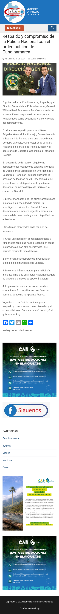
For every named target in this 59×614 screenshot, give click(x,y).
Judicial (7, 445)
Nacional (7, 460)
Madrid (6, 452)
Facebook (14, 28)
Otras (5, 467)
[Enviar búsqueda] (52, 28)
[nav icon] (51, 12)
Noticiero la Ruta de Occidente (33, 12)
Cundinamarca (37, 59)
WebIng (35, 608)
